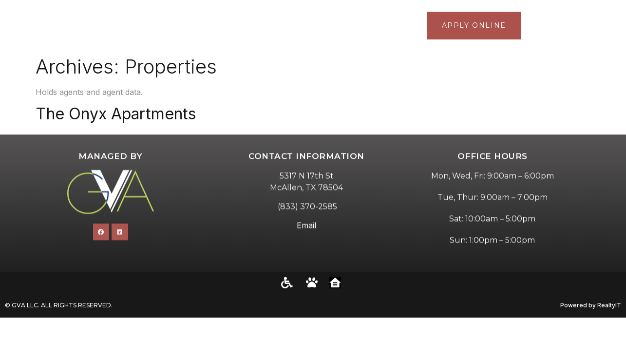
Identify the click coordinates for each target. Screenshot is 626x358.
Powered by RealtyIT (590, 305)
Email (306, 243)
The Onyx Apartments (116, 113)
